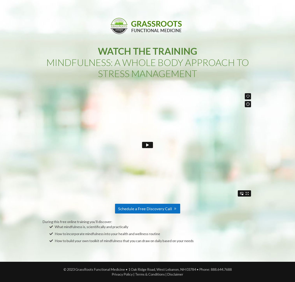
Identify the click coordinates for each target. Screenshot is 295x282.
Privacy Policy (122, 274)
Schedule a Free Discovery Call (145, 208)
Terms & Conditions (150, 274)
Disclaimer (175, 274)
